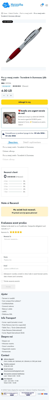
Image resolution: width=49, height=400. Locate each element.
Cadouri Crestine (13, 13)
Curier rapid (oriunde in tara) (12, 322)
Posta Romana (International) (12, 330)
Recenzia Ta (7, 236)
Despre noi (6, 341)
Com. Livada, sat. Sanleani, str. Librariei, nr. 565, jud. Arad (22, 361)
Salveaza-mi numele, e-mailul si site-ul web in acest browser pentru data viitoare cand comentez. (26, 275)
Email (5, 265)
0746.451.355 (8, 366)
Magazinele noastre (9, 349)
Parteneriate (6, 351)
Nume (5, 257)
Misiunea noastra (8, 343)
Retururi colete (7, 309)
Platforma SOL (7, 314)
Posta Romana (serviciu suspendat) (14, 325)
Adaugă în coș (24, 102)
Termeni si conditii (8, 298)
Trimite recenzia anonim (12, 281)
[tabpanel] (24, 154)
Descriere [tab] (13, 142)
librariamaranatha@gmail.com (14, 371)
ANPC (4, 311)
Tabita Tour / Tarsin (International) (14, 327)
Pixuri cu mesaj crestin (26, 13)
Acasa (5, 13)
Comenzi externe (8, 306)
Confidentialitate (7, 303)
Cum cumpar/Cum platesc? (11, 301)
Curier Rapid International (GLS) (13, 333)
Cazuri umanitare (8, 346)
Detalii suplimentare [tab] (32, 142)
